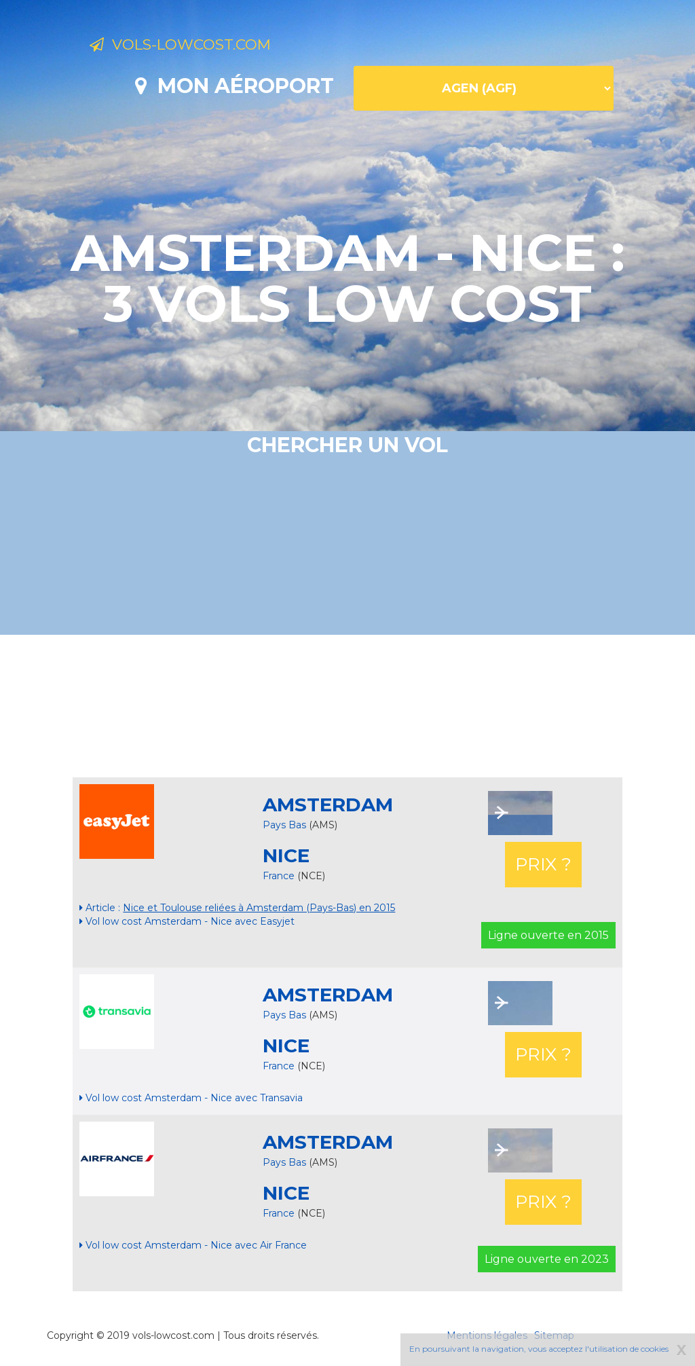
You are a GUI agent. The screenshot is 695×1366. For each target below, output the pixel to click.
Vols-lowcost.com (199, 46)
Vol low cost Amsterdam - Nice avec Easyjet (187, 921)
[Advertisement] (347, 706)
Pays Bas (284, 825)
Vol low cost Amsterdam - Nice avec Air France (193, 1245)
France (280, 876)
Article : (237, 908)
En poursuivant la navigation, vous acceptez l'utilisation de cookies (539, 1349)
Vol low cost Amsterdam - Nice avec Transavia (191, 1098)
